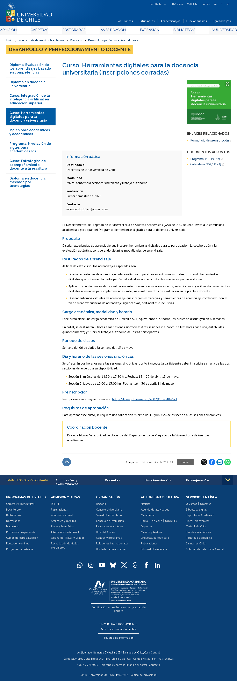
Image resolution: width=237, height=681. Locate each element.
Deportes (146, 528)
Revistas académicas (198, 533)
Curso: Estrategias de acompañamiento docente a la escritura (28, 166)
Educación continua (17, 545)
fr (221, 4)
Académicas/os (170, 22)
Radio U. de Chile (151, 522)
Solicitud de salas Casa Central (205, 550)
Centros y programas (109, 539)
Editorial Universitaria (154, 550)
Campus (71, 654)
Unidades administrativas (111, 550)
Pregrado (76, 41)
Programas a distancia (19, 550)
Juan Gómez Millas (137, 654)
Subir (66, 463)
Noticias (145, 505)
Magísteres (13, 528)
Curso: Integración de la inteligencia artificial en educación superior (29, 100)
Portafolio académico (199, 539)
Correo (206, 4)
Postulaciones (59, 511)
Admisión (15, 31)
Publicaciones (149, 545)
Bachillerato (13, 511)
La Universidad (215, 31)
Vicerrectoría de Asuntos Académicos (41, 41)
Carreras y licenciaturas (20, 505)
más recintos (163, 654)
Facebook (212, 463)
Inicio (9, 41)
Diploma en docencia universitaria (27, 85)
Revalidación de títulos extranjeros (65, 547)
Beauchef (99, 654)
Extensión (146, 31)
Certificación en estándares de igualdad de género (119, 608)
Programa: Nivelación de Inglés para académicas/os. (30, 148)
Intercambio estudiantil (65, 533)
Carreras (43, 31)
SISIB (86, 670)
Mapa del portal (135, 660)
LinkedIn (220, 463)
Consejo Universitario (109, 511)
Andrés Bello (84, 654)
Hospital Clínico (105, 533)
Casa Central (152, 648)
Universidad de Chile (102, 670)
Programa (205, 160)
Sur (152, 654)
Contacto (151, 660)
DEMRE (55, 505)
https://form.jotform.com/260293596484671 (144, 400)
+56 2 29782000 (89, 660)
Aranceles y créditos (63, 522)
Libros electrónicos (197, 522)
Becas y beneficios (62, 528)
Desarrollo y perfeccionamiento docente (113, 41)
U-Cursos (177, 4)
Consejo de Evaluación (110, 522)
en (215, 4)
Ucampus (205, 505)
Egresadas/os (222, 22)
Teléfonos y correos (112, 660)
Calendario (205, 165)
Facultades (156, 4)
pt (228, 4)
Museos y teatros (151, 533)
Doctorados (13, 522)
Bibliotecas (179, 31)
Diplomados (13, 516)
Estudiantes (147, 22)
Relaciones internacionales (112, 545)
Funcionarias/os (196, 22)
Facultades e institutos (109, 528)
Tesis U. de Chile (196, 528)
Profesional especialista (21, 533)
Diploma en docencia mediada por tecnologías (27, 183)
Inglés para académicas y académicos (29, 133)
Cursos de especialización (22, 539)
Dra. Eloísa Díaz (116, 654)
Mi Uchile (192, 4)
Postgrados (75, 31)
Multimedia (148, 516)
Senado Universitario (109, 516)
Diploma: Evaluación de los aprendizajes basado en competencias (30, 69)
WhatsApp (227, 463)
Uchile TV (171, 522)
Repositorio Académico (200, 516)
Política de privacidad (141, 670)
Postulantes (125, 22)
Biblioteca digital (196, 511)
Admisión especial (62, 516)
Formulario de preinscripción (209, 141)
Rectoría (101, 505)
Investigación (112, 31)
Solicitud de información (119, 634)
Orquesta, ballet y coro (155, 539)
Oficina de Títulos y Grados (67, 539)
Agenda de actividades (155, 511)
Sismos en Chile (196, 545)
